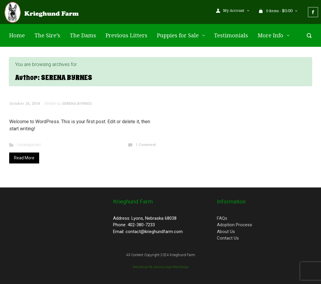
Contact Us (228, 238)
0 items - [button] (275, 10)
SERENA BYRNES (77, 103)
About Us (226, 231)
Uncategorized (29, 144)
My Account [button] (230, 10)
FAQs (222, 218)
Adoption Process (234, 224)
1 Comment (146, 144)
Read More (24, 157)
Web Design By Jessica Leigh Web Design (161, 267)
